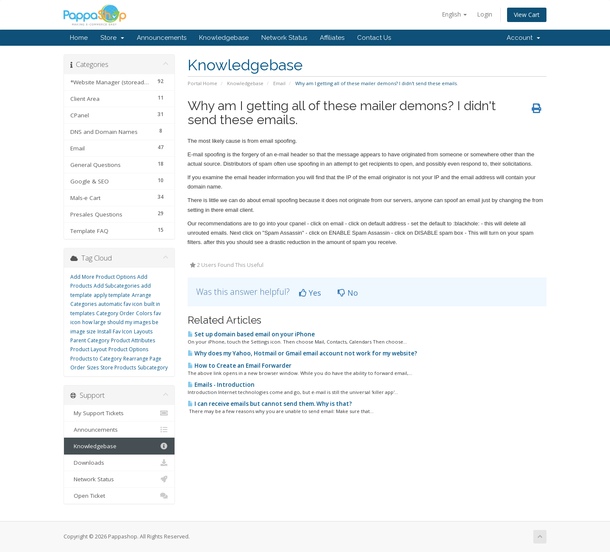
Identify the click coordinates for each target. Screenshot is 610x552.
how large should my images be (120, 322)
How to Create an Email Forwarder (239, 365)
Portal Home (202, 83)
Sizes (93, 367)
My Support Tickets (119, 413)
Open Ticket (119, 496)
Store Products (118, 367)
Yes (310, 293)
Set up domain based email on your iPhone (251, 334)
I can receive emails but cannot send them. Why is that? (270, 404)
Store (112, 38)
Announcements (161, 38)
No (348, 293)
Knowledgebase (224, 38)
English (454, 14)
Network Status (284, 38)
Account (523, 38)
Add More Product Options (103, 276)
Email (279, 83)
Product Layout (88, 349)
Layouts (143, 331)
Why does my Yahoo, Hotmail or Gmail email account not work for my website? (302, 353)
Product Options (128, 349)
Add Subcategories (116, 285)
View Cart (527, 15)
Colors (144, 313)
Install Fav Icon (114, 331)
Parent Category (89, 340)
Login (484, 14)
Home (79, 38)
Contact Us (374, 38)
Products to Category (96, 358)
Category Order (115, 313)
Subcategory (153, 367)
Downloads (119, 463)
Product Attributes (133, 340)
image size (83, 331)
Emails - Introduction (221, 384)
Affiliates (332, 38)
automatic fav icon (120, 304)
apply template (112, 295)
